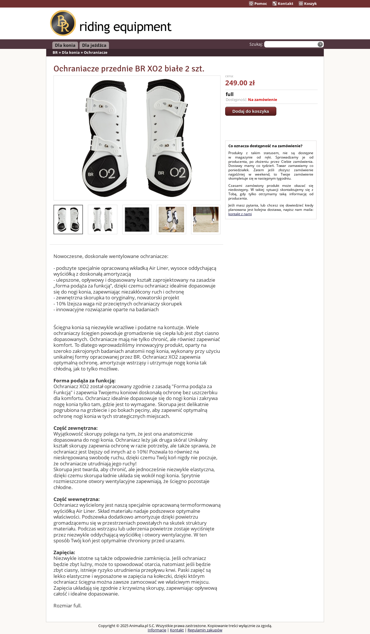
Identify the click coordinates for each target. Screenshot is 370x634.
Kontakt (282, 3)
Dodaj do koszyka (250, 111)
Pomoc (258, 3)
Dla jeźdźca (94, 45)
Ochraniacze (96, 52)
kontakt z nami (240, 213)
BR (55, 52)
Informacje (157, 630)
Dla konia (65, 45)
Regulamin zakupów (205, 630)
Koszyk (308, 3)
